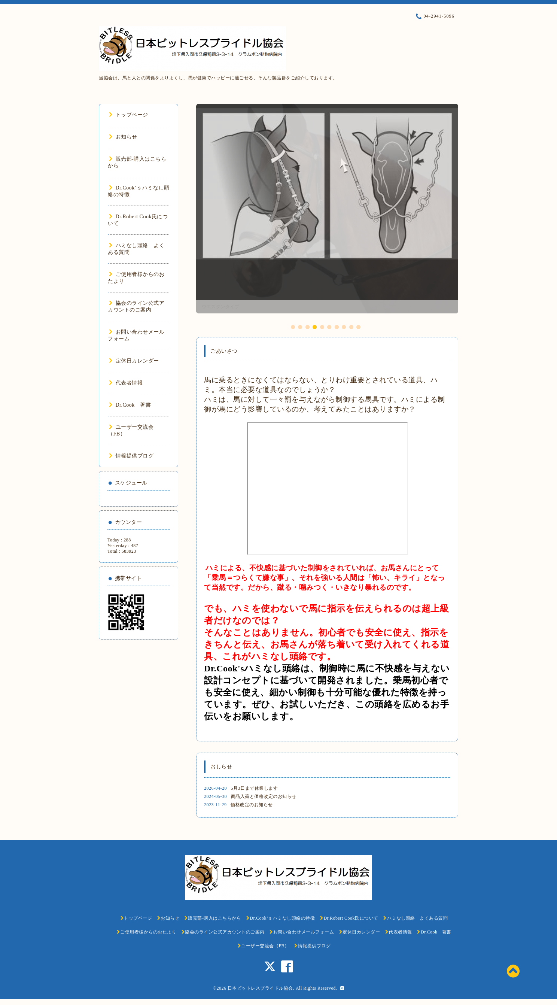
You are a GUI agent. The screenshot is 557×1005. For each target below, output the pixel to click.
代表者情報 (126, 383)
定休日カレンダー (134, 361)
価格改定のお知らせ (252, 804)
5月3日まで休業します (254, 788)
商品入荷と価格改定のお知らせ (263, 796)
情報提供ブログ (131, 456)
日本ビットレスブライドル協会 (260, 988)
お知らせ (123, 137)
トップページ (128, 115)
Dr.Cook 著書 (130, 405)
